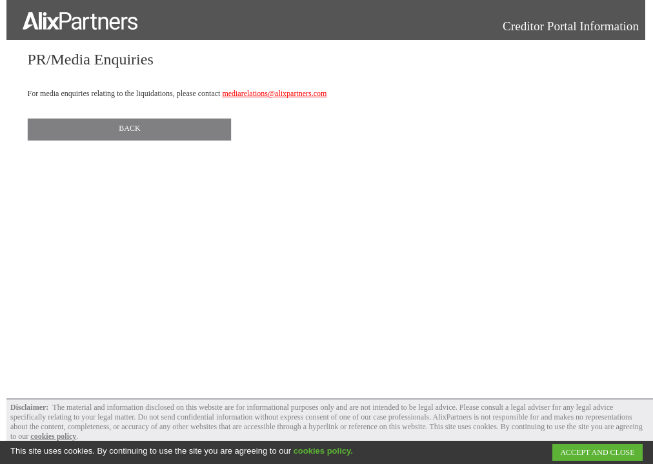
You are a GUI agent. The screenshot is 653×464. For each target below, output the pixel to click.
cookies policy (53, 436)
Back (129, 128)
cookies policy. (323, 451)
